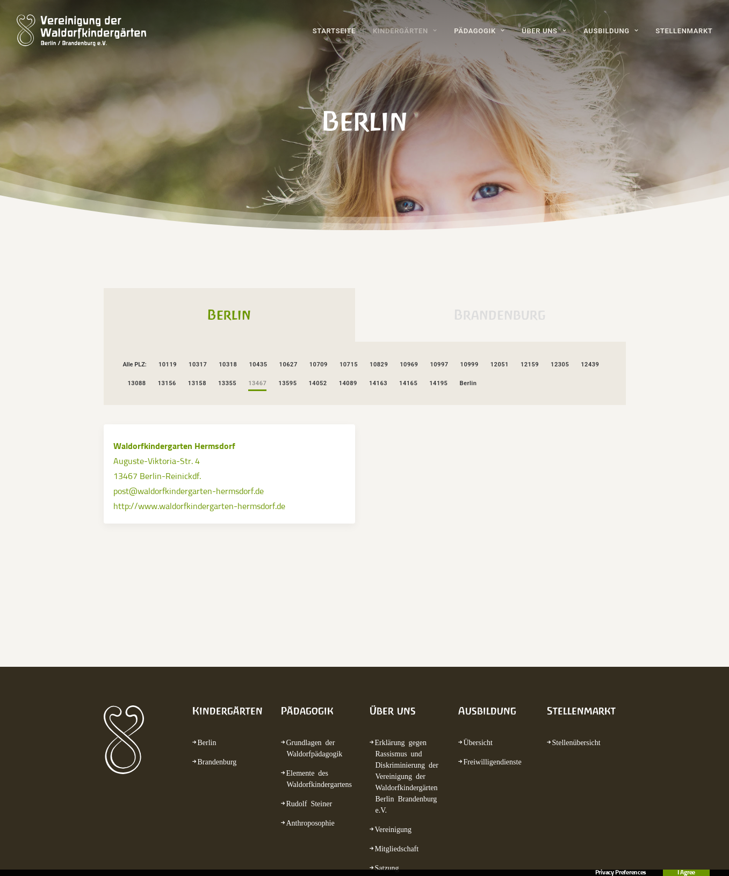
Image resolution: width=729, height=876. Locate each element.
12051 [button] (499, 364)
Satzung (387, 763)
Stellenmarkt (683, 31)
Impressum (356, 851)
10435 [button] (258, 364)
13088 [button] (137, 383)
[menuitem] (338, 30)
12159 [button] (530, 364)
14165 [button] (408, 383)
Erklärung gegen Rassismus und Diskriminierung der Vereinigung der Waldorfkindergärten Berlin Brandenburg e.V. (406, 671)
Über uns (544, 31)
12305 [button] (560, 364)
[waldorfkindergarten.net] (81, 30)
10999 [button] (469, 364)
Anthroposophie (310, 718)
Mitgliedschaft (397, 743)
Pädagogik (479, 31)
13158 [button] (197, 383)
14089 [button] (348, 383)
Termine (387, 782)
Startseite (334, 31)
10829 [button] (379, 364)
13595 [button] (287, 383)
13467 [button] (257, 383)
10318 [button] (228, 364)
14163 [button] (378, 383)
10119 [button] (167, 364)
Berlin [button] (468, 383)
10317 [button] (198, 364)
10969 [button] (409, 364)
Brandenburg (217, 656)
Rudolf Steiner (309, 698)
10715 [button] (349, 364)
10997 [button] (439, 364)
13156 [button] (167, 383)
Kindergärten (405, 31)
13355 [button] (227, 383)
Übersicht (478, 637)
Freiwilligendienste (493, 656)
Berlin (207, 637)
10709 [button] (318, 364)
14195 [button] (438, 383)
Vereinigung (393, 724)
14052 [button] (318, 383)
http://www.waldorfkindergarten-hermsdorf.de (199, 506)
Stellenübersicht (576, 637)
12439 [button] (590, 364)
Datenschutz (416, 851)
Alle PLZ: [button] (135, 364)
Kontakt (304, 851)
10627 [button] (288, 364)
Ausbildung (610, 31)
